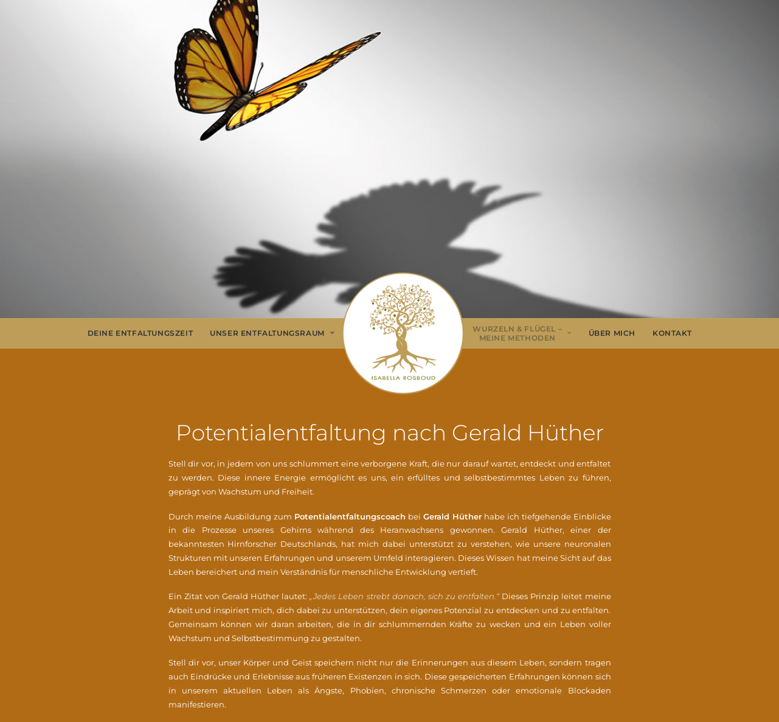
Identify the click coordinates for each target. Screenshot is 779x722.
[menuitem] (140, 333)
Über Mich (612, 333)
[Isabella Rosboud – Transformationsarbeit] (403, 333)
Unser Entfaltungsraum (272, 333)
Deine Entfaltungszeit (140, 333)
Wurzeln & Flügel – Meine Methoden (522, 333)
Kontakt (672, 333)
